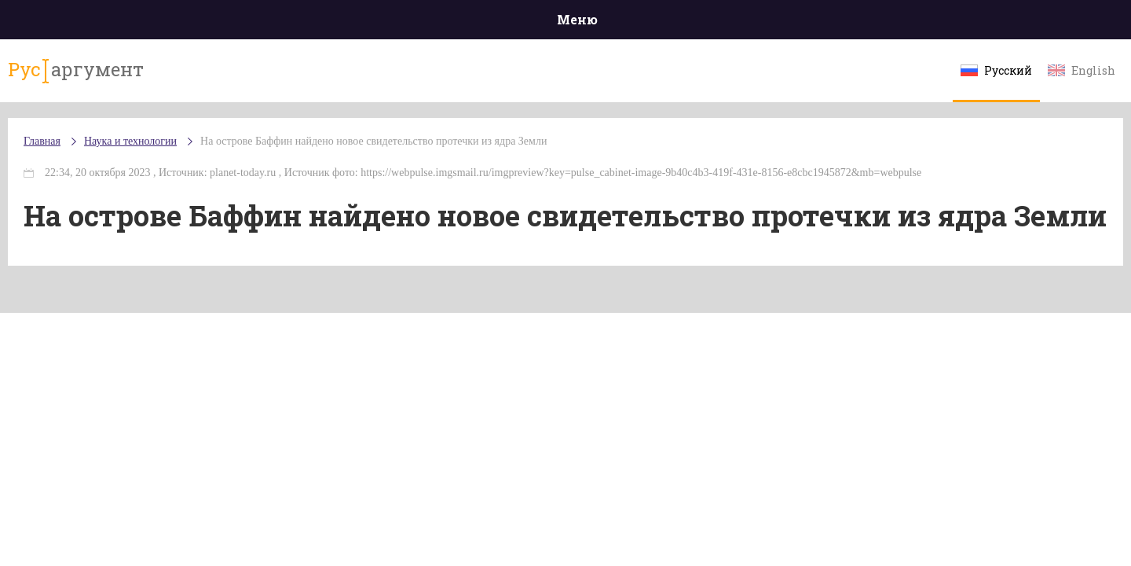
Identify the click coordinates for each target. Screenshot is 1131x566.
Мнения (997, 23)
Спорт (600, 23)
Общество (426, 23)
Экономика (519, 23)
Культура (807, 23)
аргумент (162, 77)
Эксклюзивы (904, 23)
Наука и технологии (698, 32)
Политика (337, 23)
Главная (134, 23)
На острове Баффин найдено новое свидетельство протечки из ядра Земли (468, 157)
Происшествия (232, 23)
